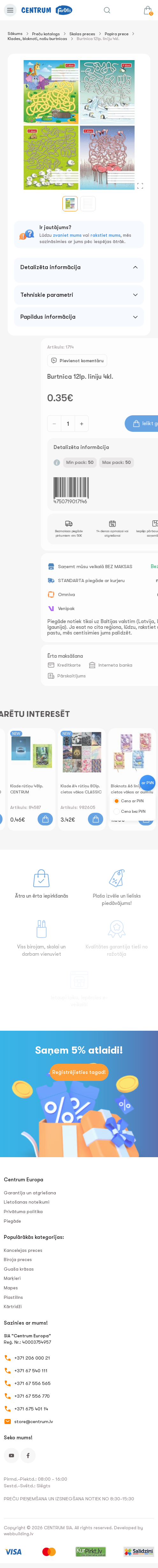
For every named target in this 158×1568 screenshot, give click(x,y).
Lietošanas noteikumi (26, 1202)
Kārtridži (13, 1306)
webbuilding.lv (18, 1533)
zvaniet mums (67, 235)
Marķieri (12, 1278)
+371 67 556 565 (32, 1383)
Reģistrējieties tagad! (79, 1072)
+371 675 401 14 (31, 1409)
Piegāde (12, 1221)
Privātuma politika (23, 1211)
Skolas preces (82, 33)
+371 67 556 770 (32, 1396)
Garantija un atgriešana (30, 1192)
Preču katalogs (46, 33)
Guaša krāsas (19, 1269)
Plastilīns (13, 1297)
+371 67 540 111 (30, 1371)
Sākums (15, 33)
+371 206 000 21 (32, 1358)
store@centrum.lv (33, 1421)
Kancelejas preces (23, 1250)
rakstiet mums (105, 235)
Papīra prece (116, 33)
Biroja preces (18, 1259)
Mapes (11, 1287)
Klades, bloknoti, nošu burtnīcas (37, 38)
